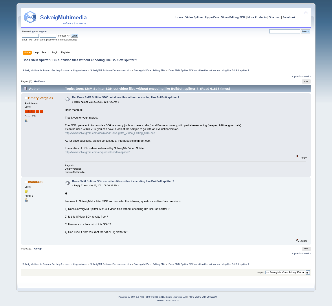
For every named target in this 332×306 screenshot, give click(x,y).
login (33, 31)
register (43, 31)
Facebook (288, 17)
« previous (298, 76)
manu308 (35, 182)
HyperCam (212, 17)
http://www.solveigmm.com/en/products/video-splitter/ (97, 152)
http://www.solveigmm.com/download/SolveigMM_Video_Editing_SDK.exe (110, 133)
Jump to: (261, 272)
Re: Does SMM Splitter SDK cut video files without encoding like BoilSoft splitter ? (125, 97)
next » (307, 76)
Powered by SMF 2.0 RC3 (131, 297)
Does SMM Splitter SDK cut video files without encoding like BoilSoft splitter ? (123, 181)
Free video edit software (203, 296)
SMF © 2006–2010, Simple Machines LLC (166, 297)
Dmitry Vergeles (40, 98)
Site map (274, 17)
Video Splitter (194, 17)
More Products (257, 17)
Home (179, 17)
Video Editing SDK (233, 17)
